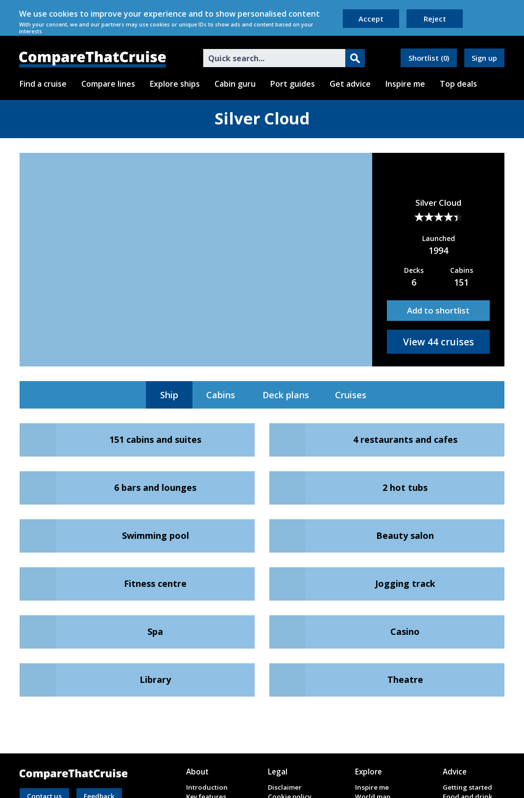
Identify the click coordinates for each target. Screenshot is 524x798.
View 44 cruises (438, 341)
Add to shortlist (438, 310)
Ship (169, 395)
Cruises (350, 395)
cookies (63, 13)
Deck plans (285, 395)
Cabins (220, 395)
